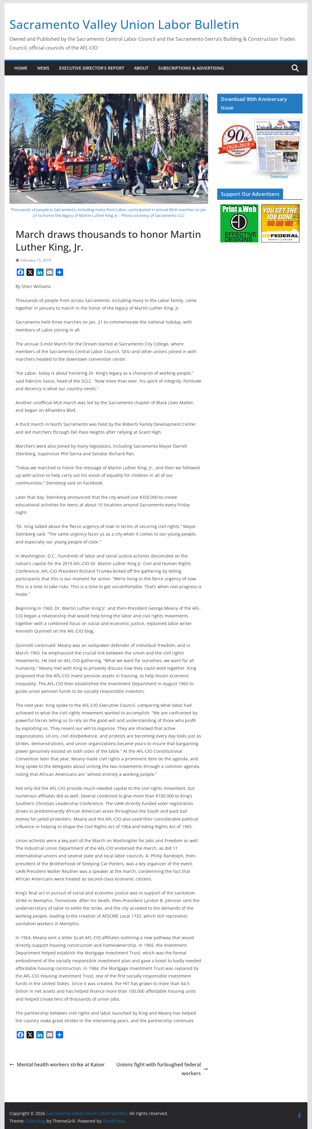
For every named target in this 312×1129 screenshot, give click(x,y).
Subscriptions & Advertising (191, 68)
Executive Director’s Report (91, 68)
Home (20, 68)
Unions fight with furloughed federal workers (162, 1069)
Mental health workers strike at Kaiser (57, 1064)
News (43, 68)
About (141, 68)
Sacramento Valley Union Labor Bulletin (124, 24)
